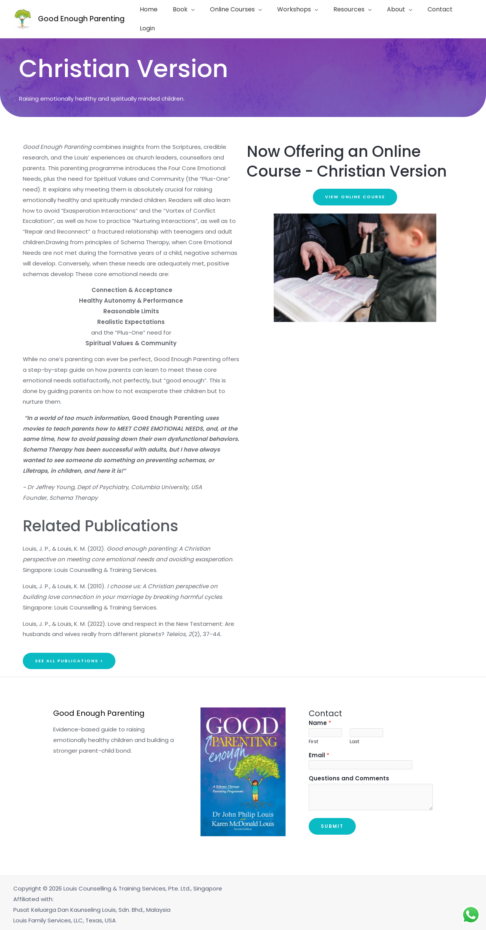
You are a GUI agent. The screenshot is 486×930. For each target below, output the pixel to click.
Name (320, 719)
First (313, 739)
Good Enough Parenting (81, 17)
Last (354, 739)
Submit (332, 824)
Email (319, 752)
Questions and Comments (349, 776)
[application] (193, 17)
